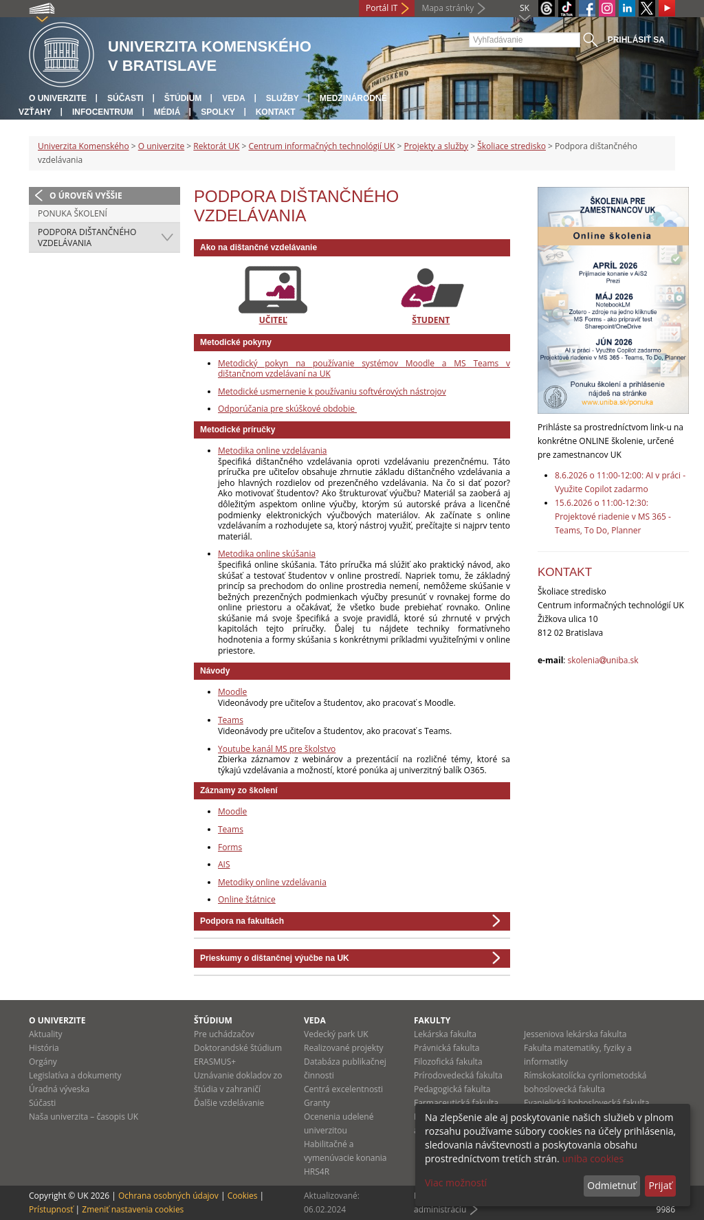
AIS (224, 864)
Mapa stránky (447, 8)
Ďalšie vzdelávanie (229, 1103)
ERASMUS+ (215, 1061)
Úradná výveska (59, 1089)
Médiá (167, 112)
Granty (317, 1103)
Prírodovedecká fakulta (458, 1075)
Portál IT (381, 8)
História (44, 1048)
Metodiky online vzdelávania (272, 882)
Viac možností (456, 1182)
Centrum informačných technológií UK (321, 146)
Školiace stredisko (511, 146)
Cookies (243, 1195)
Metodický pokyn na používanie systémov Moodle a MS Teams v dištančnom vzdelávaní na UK (364, 368)
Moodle (232, 692)
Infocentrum (102, 112)
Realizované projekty (343, 1048)
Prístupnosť (51, 1209)
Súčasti (125, 98)
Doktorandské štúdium (238, 1048)
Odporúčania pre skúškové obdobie (287, 408)
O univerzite (58, 98)
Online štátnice (247, 899)
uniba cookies (593, 1158)
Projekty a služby (436, 146)
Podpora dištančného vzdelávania (87, 237)
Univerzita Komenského (83, 146)
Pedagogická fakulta (452, 1089)
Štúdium (183, 98)
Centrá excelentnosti (343, 1089)
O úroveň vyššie (86, 195)
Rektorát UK (216, 146)
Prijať (660, 1185)
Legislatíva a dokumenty (75, 1075)
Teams (230, 720)
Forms (230, 847)
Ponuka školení (72, 213)
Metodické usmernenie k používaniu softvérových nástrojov (332, 391)
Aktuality (46, 1034)
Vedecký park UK (336, 1034)
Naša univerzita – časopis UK (83, 1116)
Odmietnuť (611, 1185)
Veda (233, 98)
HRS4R (316, 1171)
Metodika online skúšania (267, 553)
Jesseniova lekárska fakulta (575, 1034)
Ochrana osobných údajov (168, 1195)
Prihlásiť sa (636, 40)
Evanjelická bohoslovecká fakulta (586, 1103)
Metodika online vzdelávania (272, 450)
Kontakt (276, 112)
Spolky (217, 112)
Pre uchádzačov (224, 1034)
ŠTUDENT (431, 320)
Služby (282, 98)
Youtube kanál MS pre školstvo (277, 749)
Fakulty (432, 1020)
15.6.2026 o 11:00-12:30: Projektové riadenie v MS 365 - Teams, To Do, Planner (613, 516)
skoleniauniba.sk (603, 660)
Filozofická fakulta (448, 1061)
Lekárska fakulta (445, 1034)
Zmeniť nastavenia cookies (133, 1209)
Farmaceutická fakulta (456, 1103)
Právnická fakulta (446, 1048)
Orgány (43, 1061)
